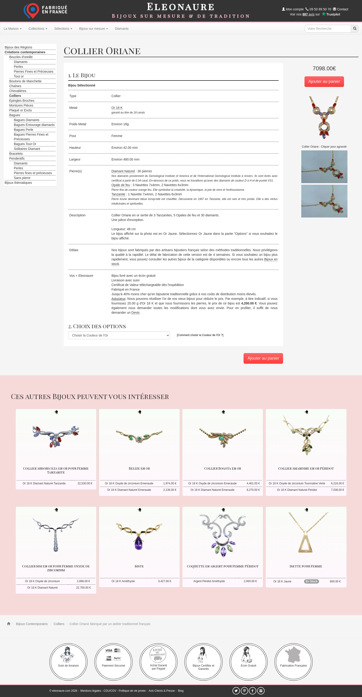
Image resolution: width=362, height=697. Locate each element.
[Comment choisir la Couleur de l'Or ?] (200, 335)
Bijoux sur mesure (93, 28)
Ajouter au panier (324, 81)
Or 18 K (117, 108)
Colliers (58, 624)
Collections (38, 28)
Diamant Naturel (123, 171)
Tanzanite (118, 194)
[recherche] (354, 29)
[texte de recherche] (328, 29)
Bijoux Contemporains (31, 624)
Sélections (63, 28)
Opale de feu (121, 185)
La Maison (13, 28)
